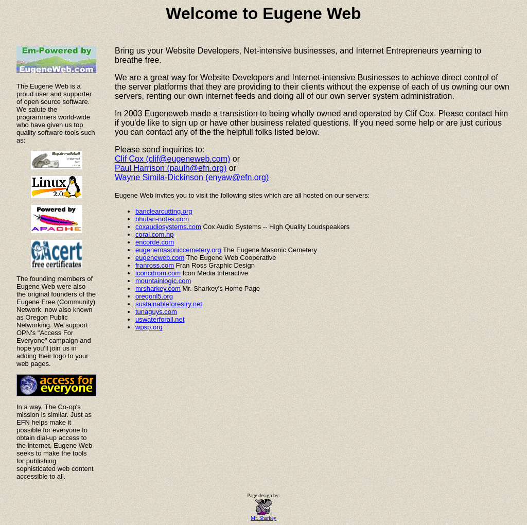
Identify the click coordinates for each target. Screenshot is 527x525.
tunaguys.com (156, 312)
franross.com (154, 265)
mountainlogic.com (163, 281)
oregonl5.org (154, 296)
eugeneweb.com (159, 257)
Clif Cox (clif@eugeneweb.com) (172, 158)
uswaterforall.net (159, 319)
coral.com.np (154, 234)
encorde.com (154, 242)
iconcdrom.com (158, 273)
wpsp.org (149, 327)
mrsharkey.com (158, 288)
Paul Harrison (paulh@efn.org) (170, 168)
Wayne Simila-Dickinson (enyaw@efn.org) (192, 177)
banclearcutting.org (163, 211)
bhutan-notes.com (162, 219)
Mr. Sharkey (263, 516)
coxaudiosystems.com (168, 227)
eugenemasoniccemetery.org (178, 250)
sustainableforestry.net (168, 304)
